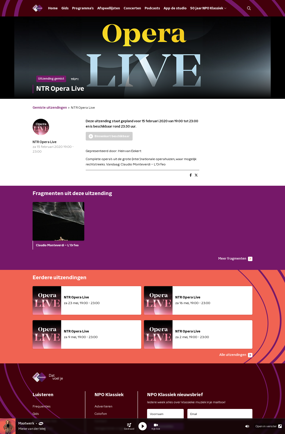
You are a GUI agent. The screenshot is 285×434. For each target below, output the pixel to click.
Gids (65, 8)
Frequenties (42, 406)
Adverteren (103, 406)
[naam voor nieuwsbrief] (165, 414)
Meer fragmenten (235, 259)
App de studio (175, 8)
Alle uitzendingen (235, 355)
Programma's (83, 8)
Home (53, 8)
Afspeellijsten (108, 8)
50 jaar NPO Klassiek (208, 8)
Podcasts (152, 8)
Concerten (132, 8)
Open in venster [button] (269, 426)
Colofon (101, 414)
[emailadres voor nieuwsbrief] (219, 414)
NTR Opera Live (45, 142)
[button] (129, 426)
